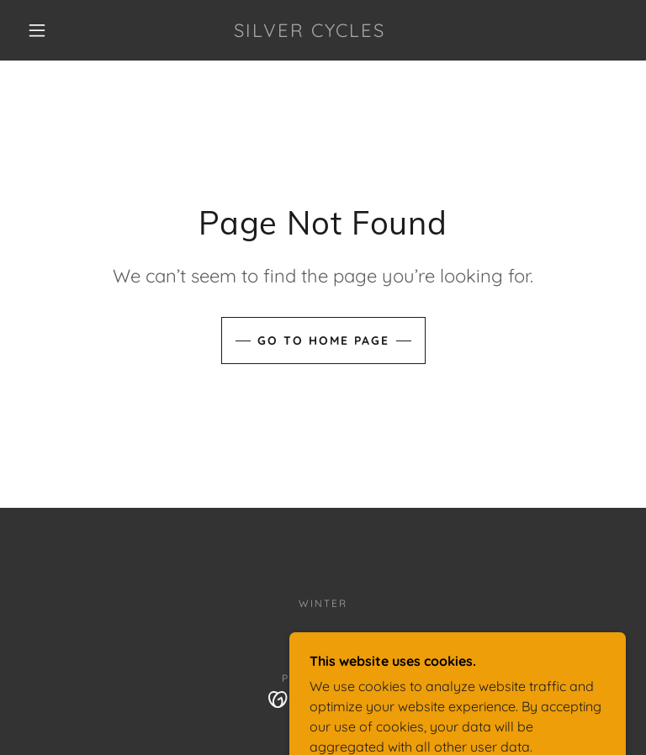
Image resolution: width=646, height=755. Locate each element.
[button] (37, 30)
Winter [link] (323, 603)
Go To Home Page (323, 340)
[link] (309, 32)
